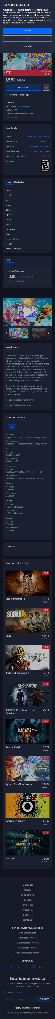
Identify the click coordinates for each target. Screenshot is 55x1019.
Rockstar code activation (28, 947)
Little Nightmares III (15, 598)
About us (27, 890)
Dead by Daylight (13, 747)
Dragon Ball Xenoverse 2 (17, 672)
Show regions (11, 117)
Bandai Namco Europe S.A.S (38, 146)
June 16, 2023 (44, 141)
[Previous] (6, 333)
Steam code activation (27, 937)
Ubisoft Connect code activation (27, 952)
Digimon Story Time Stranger (19, 784)
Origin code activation (27, 932)
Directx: (9, 518)
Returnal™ (11, 858)
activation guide (23, 106)
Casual (29, 136)
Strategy (46, 136)
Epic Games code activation (27, 942)
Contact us (27, 920)
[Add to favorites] (46, 88)
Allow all (27, 30)
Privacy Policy (27, 910)
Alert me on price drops (19, 94)
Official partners (27, 895)
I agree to (14, 992)
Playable (46, 156)
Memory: (9, 483)
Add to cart (23, 87)
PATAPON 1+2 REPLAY (15, 821)
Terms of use (27, 905)
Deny (27, 38)
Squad (8, 635)
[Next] (48, 333)
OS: (7, 448)
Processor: (10, 466)
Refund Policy (27, 915)
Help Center (27, 900)
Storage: (9, 500)
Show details (27, 46)
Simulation (37, 136)
